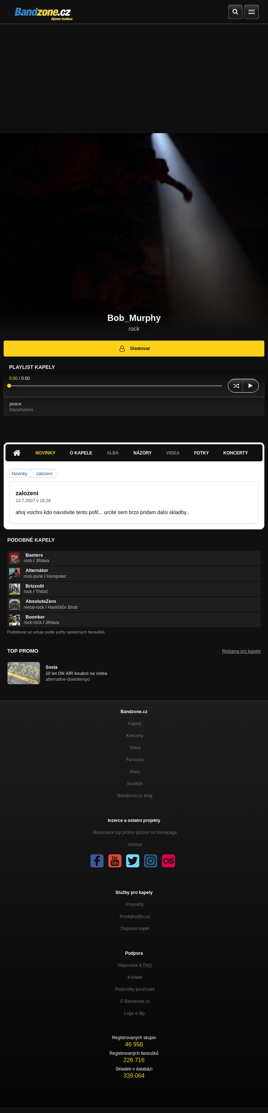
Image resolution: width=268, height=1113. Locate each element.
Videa (173, 453)
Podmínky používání (135, 989)
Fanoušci (135, 759)
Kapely (135, 723)
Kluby (134, 771)
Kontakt (135, 977)
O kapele (81, 453)
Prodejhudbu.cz (135, 916)
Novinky (45, 453)
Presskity (135, 904)
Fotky (201, 453)
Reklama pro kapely (241, 651)
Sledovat (134, 349)
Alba (113, 453)
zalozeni (44, 473)
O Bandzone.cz (135, 1001)
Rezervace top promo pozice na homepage (134, 832)
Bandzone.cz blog (134, 795)
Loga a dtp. (135, 1013)
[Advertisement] (134, 79)
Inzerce (135, 844)
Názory (142, 453)
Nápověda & (135, 965)
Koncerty (236, 453)
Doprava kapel (135, 928)
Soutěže (135, 783)
